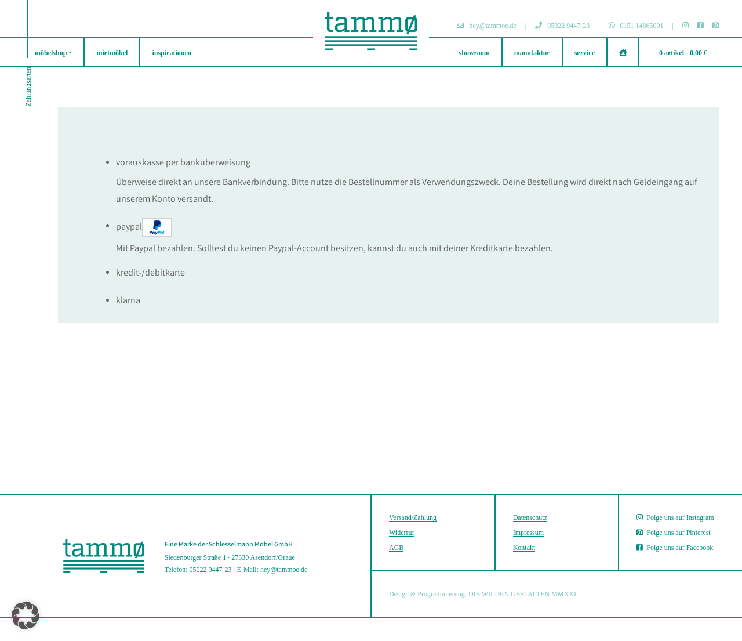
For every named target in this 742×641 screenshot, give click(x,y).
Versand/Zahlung (413, 517)
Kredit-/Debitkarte (150, 273)
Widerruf (401, 532)
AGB (396, 548)
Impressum (528, 532)
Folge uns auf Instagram (675, 517)
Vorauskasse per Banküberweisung (183, 163)
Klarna (128, 301)
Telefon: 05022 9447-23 (198, 570)
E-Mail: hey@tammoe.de (272, 570)
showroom (474, 53)
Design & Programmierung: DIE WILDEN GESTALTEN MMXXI (482, 594)
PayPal (144, 227)
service (584, 53)
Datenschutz (530, 517)
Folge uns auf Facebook (674, 548)
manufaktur (532, 53)
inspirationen (171, 53)
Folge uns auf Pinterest (673, 532)
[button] (25, 615)
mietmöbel (112, 53)
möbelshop (51, 53)
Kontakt (524, 548)
